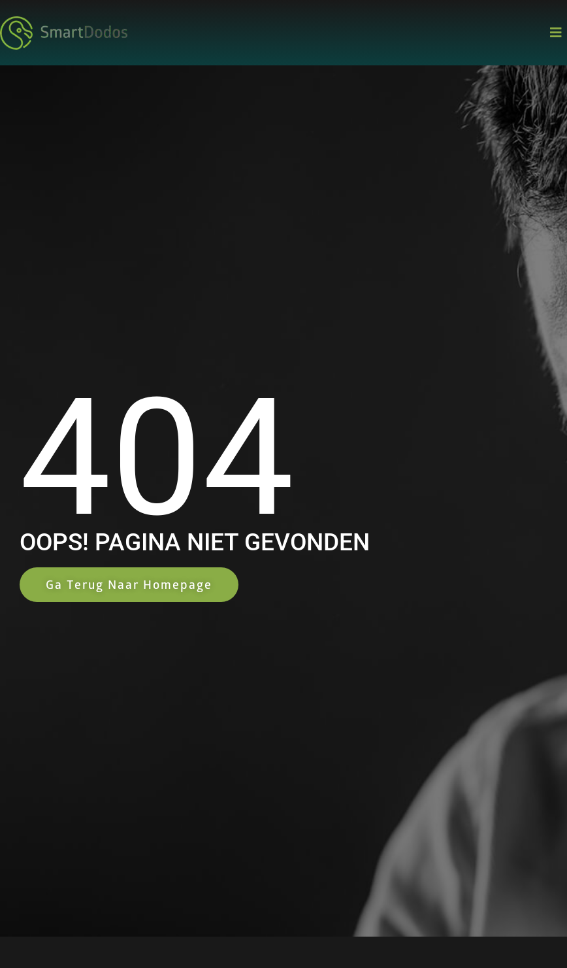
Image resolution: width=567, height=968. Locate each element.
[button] (555, 33)
